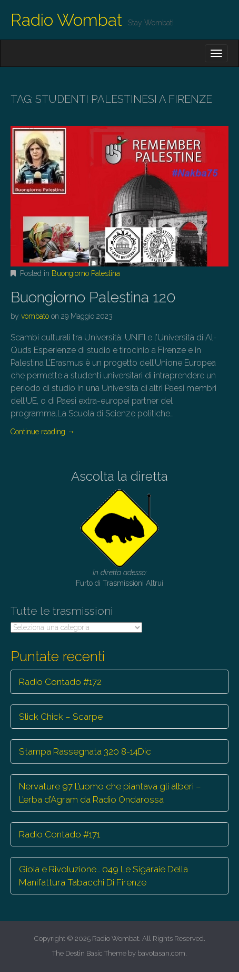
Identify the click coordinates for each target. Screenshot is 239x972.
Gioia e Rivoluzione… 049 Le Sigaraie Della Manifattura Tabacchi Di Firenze (103, 875)
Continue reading (43, 431)
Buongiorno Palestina (86, 273)
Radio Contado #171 (59, 834)
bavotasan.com (161, 953)
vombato (35, 316)
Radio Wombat (67, 20)
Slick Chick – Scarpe (61, 716)
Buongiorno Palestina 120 (93, 297)
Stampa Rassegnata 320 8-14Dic (85, 751)
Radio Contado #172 (60, 681)
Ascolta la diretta (119, 476)
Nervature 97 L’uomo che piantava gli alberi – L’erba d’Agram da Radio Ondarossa (110, 792)
